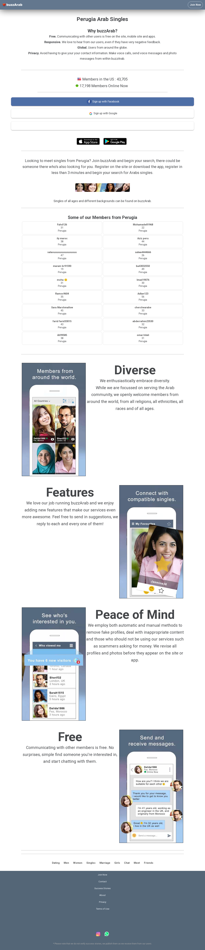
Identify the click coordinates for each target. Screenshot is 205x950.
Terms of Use (112, 134)
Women (77, 862)
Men (66, 862)
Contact (102, 881)
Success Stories (102, 888)
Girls (117, 862)
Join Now (195, 4)
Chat (127, 862)
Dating (56, 862)
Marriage (105, 862)
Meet (137, 862)
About (102, 895)
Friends (148, 862)
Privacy (102, 902)
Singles (90, 862)
